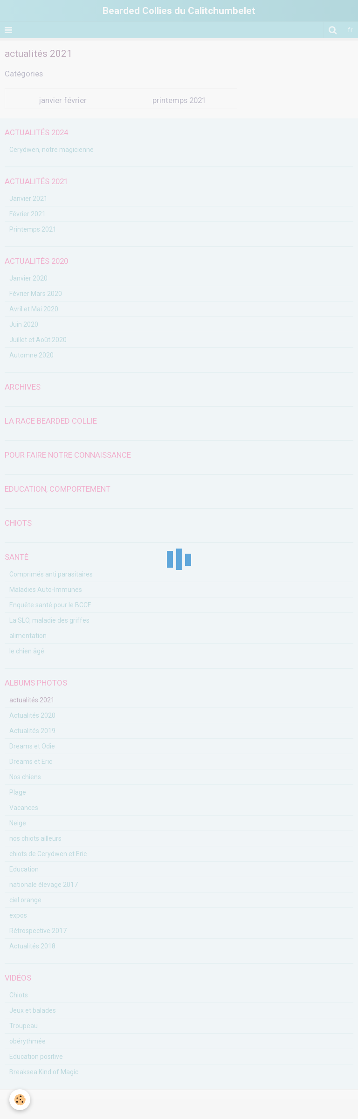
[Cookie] (19, 1099)
